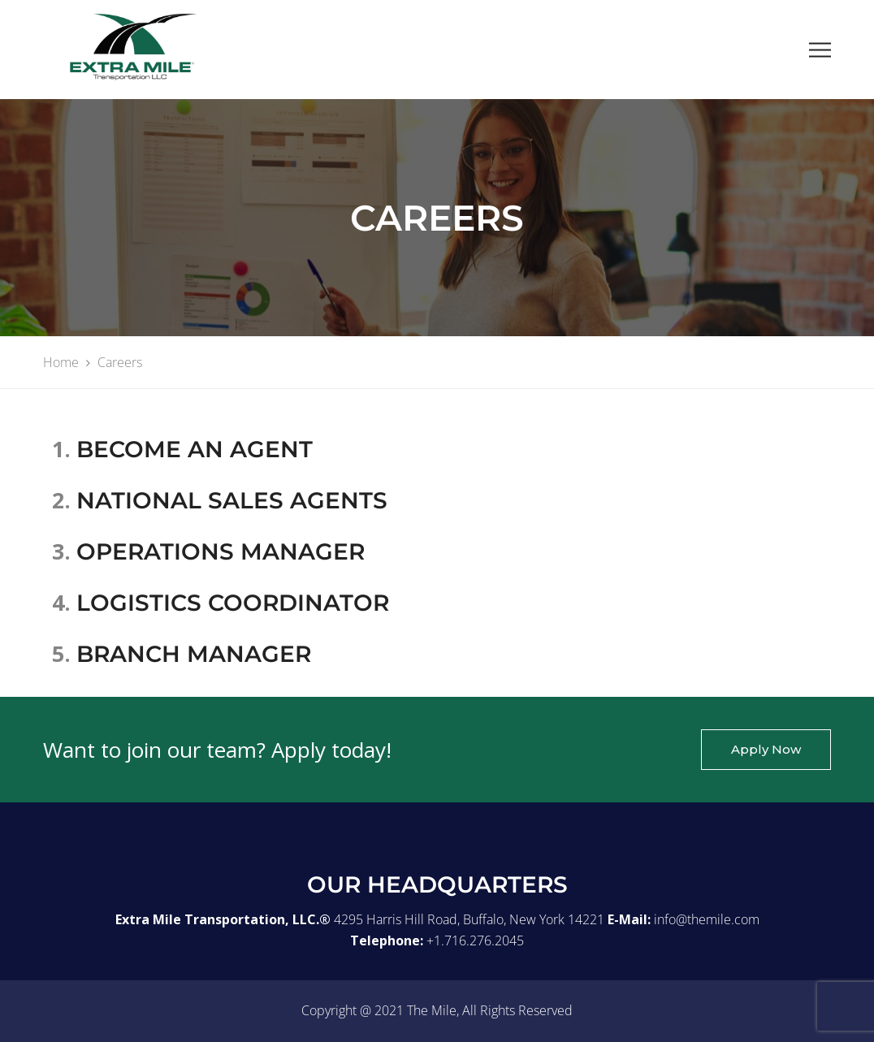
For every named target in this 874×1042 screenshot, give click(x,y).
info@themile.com (706, 919)
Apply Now (766, 749)
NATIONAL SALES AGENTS (231, 500)
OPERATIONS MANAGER (220, 551)
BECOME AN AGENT (194, 449)
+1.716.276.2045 (475, 940)
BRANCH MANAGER (193, 654)
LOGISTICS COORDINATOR (232, 602)
